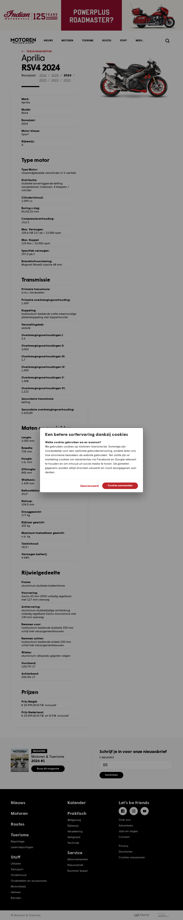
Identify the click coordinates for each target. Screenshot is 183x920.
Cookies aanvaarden (120, 485)
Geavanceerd (89, 485)
